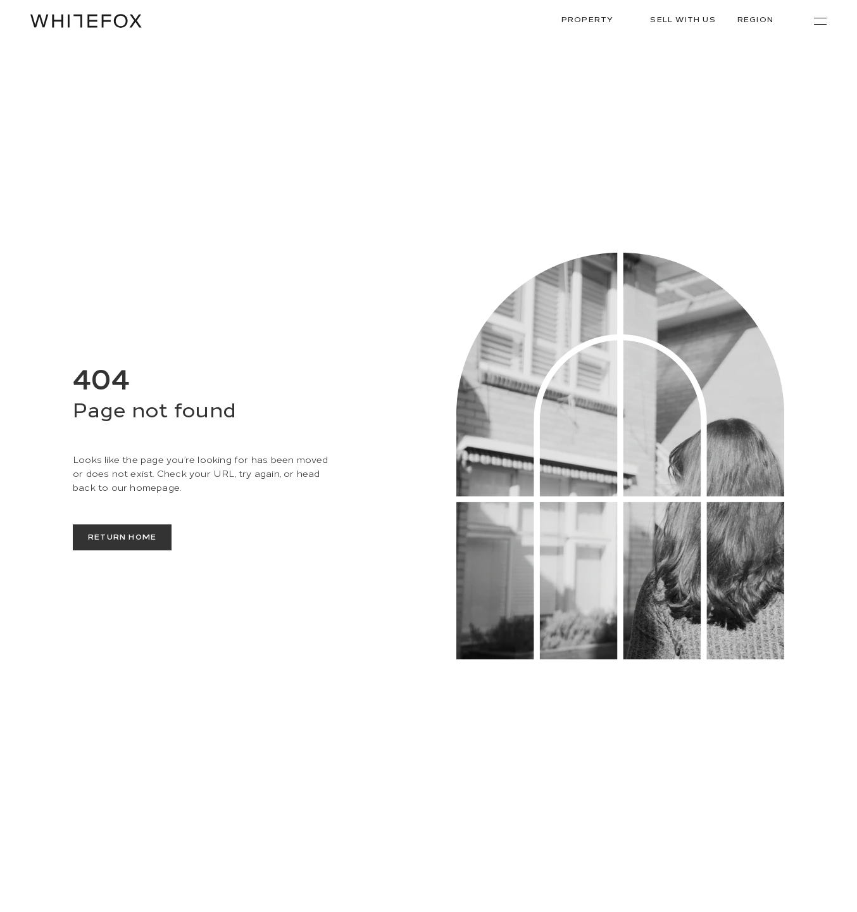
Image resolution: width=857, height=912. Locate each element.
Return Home (122, 536)
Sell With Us (682, 18)
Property (595, 19)
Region (763, 19)
